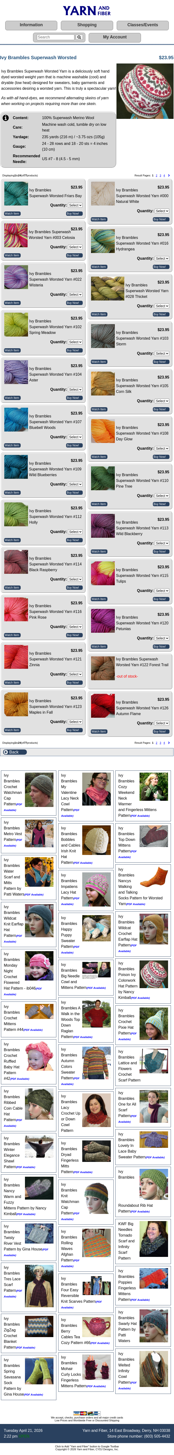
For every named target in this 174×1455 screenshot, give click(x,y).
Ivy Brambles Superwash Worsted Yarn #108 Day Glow (142, 433)
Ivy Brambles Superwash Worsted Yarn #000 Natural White (142, 196)
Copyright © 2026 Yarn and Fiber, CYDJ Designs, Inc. (87, 1449)
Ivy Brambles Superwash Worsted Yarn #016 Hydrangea (142, 243)
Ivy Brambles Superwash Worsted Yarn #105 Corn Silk (142, 386)
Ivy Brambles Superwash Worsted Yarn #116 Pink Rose (55, 611)
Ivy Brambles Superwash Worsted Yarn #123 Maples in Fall (55, 706)
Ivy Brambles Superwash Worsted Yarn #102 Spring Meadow (55, 327)
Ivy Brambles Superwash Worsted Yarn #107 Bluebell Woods (55, 422)
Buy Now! (73, 213)
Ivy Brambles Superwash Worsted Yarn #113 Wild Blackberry (142, 528)
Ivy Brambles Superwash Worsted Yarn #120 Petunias (142, 623)
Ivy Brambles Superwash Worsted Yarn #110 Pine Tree (142, 480)
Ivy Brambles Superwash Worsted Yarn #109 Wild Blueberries (55, 469)
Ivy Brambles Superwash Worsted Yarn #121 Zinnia (55, 659)
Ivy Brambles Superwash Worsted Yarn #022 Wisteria (55, 279)
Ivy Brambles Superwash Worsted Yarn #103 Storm (142, 338)
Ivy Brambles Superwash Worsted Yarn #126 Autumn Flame (142, 708)
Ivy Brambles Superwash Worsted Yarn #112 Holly (55, 516)
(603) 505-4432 (157, 1436)
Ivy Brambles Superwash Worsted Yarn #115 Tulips (142, 575)
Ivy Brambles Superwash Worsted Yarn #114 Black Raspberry (55, 564)
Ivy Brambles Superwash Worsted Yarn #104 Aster (55, 374)
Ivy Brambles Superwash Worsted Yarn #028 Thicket (147, 291)
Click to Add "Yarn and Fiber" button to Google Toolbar (87, 1446)
